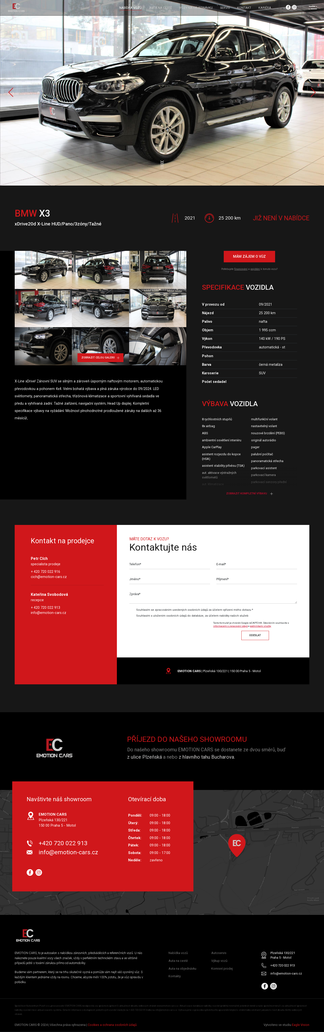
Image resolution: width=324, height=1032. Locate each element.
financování (240, 269)
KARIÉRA (264, 8)
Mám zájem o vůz (249, 257)
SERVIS (225, 8)
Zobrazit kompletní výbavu (249, 493)
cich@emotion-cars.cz (49, 577)
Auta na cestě (178, 961)
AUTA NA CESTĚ (160, 8)
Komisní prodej (222, 968)
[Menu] (313, 7)
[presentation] (170, 629)
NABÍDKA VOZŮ (130, 8)
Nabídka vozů (178, 953)
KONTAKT (244, 8)
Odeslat (255, 635)
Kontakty (174, 976)
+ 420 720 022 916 (45, 572)
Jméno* (134, 579)
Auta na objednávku (182, 968)
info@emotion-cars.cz (48, 613)
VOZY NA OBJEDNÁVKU (196, 8)
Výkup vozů (219, 961)
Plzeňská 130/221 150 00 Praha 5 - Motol (57, 820)
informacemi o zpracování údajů (230, 626)
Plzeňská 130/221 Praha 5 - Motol (282, 955)
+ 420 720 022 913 (45, 608)
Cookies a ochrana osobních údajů (112, 1025)
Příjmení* (222, 579)
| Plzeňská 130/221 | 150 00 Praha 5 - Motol (219, 671)
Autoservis (218, 953)
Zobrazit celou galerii (100, 357)
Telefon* (135, 564)
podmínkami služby (260, 626)
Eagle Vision (300, 1025)
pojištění (255, 269)
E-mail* (221, 564)
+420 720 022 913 (63, 843)
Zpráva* (135, 594)
